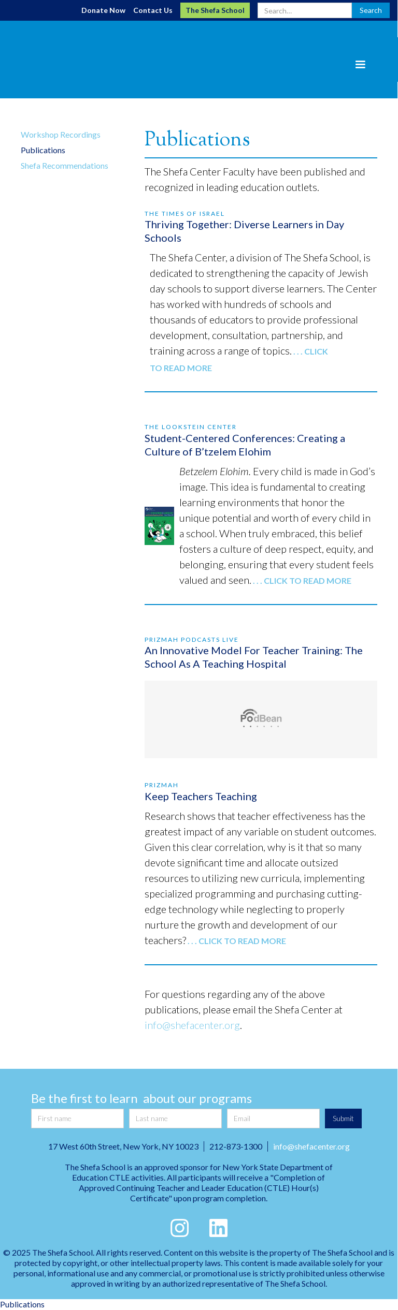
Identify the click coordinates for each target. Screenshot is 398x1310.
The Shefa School (215, 10)
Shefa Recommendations (64, 165)
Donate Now (103, 10)
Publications (43, 150)
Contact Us (153, 10)
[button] (360, 65)
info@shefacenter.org (192, 1025)
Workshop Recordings (61, 134)
